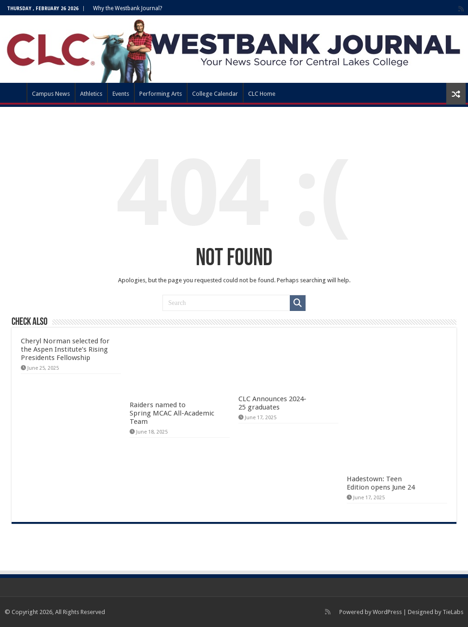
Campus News (51, 93)
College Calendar (215, 93)
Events (120, 93)
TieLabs (453, 611)
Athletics (91, 93)
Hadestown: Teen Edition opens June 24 (381, 483)
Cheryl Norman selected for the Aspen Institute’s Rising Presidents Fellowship (65, 349)
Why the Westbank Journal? (127, 8)
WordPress (387, 611)
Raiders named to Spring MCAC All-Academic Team (172, 413)
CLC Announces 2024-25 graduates (272, 403)
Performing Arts (160, 93)
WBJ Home (14, 92)
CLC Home (261, 93)
